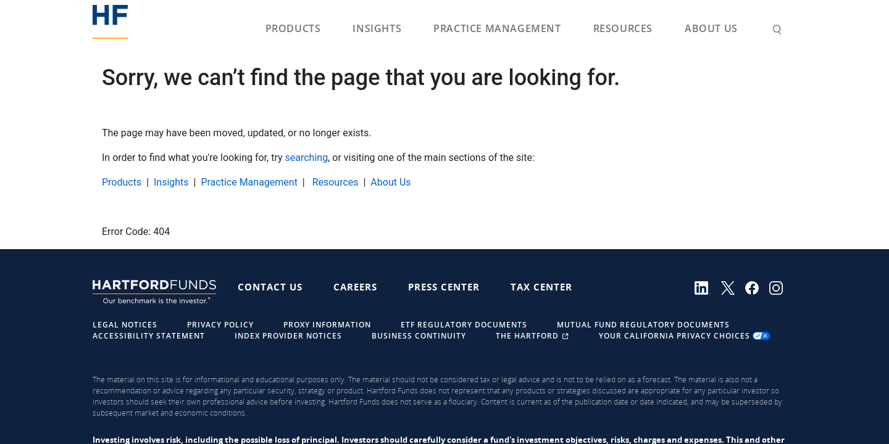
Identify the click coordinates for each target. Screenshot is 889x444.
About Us (711, 28)
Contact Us (270, 287)
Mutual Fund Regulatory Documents (643, 324)
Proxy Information (327, 324)
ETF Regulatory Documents (464, 324)
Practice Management (497, 28)
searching (306, 157)
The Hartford (534, 336)
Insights (377, 28)
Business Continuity (419, 336)
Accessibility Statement (149, 336)
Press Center (444, 287)
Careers (355, 287)
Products (293, 28)
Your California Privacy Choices (684, 336)
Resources (623, 28)
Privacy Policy (220, 324)
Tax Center (541, 287)
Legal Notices (125, 324)
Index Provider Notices (288, 336)
